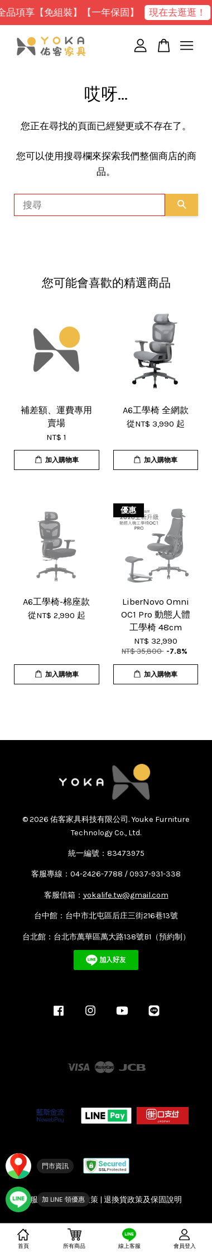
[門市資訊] (40, 1166)
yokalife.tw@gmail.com (125, 895)
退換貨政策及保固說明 (143, 1199)
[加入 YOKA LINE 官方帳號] (48, 1199)
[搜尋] (89, 205)
